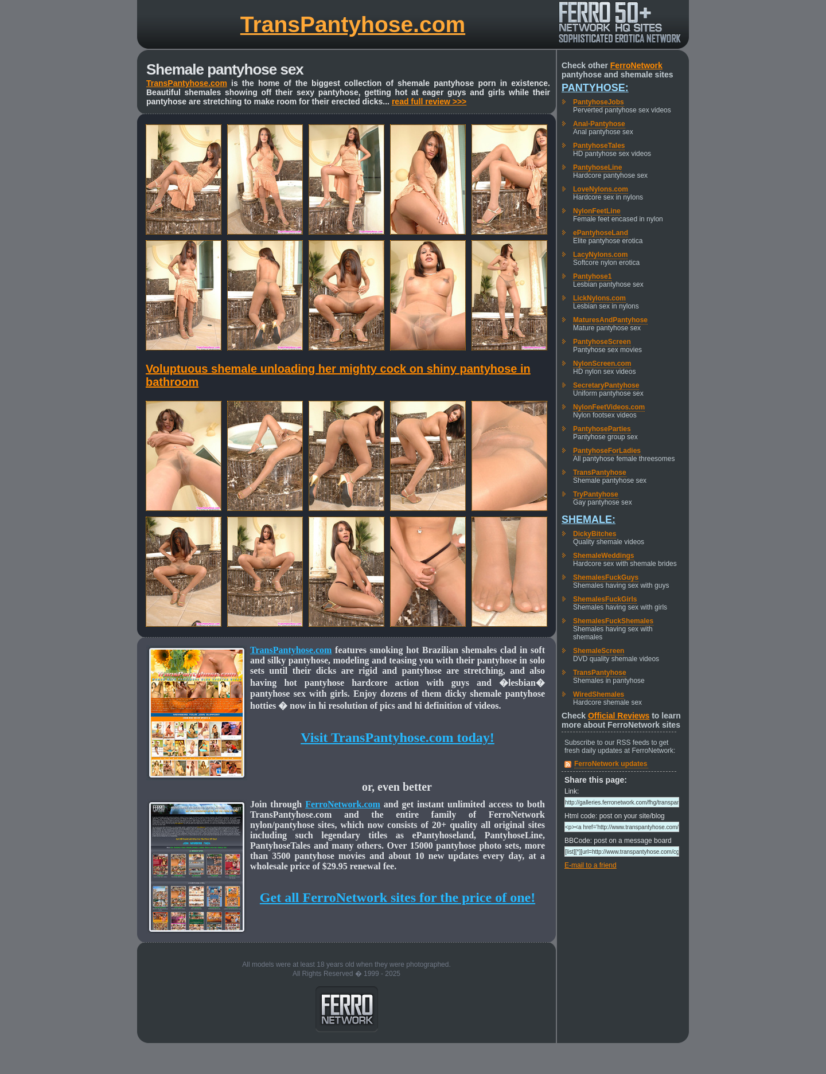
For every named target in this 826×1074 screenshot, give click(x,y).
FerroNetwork (636, 65)
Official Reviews (618, 715)
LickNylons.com (599, 298)
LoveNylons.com (600, 189)
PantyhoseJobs (598, 102)
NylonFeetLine (597, 211)
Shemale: (588, 519)
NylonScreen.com (602, 364)
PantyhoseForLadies (607, 451)
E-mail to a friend (590, 865)
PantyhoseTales (599, 146)
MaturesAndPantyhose (610, 320)
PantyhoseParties (602, 429)
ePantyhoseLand (600, 233)
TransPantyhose (599, 472)
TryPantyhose (595, 494)
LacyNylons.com (600, 255)
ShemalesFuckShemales (613, 621)
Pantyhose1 (592, 276)
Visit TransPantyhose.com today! (397, 737)
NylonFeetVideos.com (609, 407)
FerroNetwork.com (342, 804)
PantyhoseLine (597, 167)
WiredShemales (598, 694)
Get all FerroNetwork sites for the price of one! (397, 897)
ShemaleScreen (598, 651)
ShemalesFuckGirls (605, 599)
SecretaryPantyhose (606, 385)
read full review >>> (429, 101)
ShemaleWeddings (603, 556)
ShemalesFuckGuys (605, 577)
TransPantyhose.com (352, 24)
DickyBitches (594, 534)
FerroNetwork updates (610, 764)
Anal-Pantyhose (599, 124)
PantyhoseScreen (602, 342)
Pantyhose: (595, 87)
